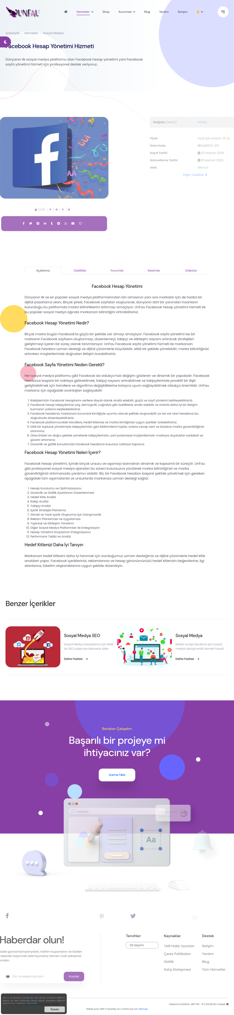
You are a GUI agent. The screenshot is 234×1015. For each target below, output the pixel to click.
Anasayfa (12, 33)
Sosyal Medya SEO (82, 635)
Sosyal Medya (53, 33)
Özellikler (80, 270)
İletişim (183, 12)
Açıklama (43, 270)
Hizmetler (83, 12)
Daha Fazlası (32, 1003)
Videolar (191, 270)
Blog (147, 12)
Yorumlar (117, 270)
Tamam (54, 1009)
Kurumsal (125, 12)
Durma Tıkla (117, 775)
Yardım (164, 12)
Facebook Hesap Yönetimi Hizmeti (45, 46)
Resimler (154, 270)
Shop (106, 12)
